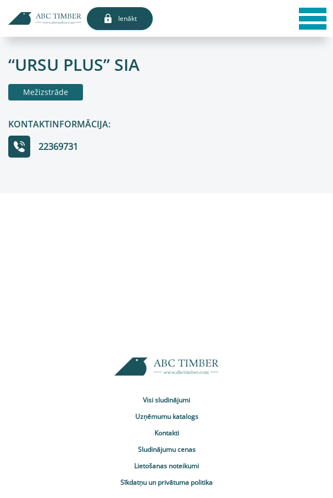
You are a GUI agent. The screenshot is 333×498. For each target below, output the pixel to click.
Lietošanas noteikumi (166, 466)
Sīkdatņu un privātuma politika (166, 482)
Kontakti (166, 433)
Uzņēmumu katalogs (166, 416)
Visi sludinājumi (166, 400)
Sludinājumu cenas (167, 449)
